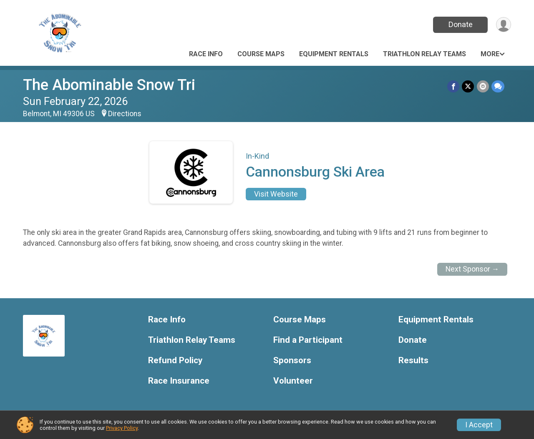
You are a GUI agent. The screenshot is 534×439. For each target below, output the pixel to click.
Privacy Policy (122, 428)
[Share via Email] (483, 86)
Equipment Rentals (333, 54)
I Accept (479, 425)
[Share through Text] (497, 86)
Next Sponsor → (472, 269)
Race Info (206, 54)
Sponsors (292, 360)
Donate (460, 24)
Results (413, 360)
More (490, 54)
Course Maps (261, 54)
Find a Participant (308, 340)
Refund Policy (175, 360)
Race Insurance (178, 381)
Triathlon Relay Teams (424, 54)
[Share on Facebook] (454, 86)
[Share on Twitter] (468, 86)
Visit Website (276, 194)
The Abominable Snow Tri (109, 85)
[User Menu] (503, 24)
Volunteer (293, 381)
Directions (124, 114)
